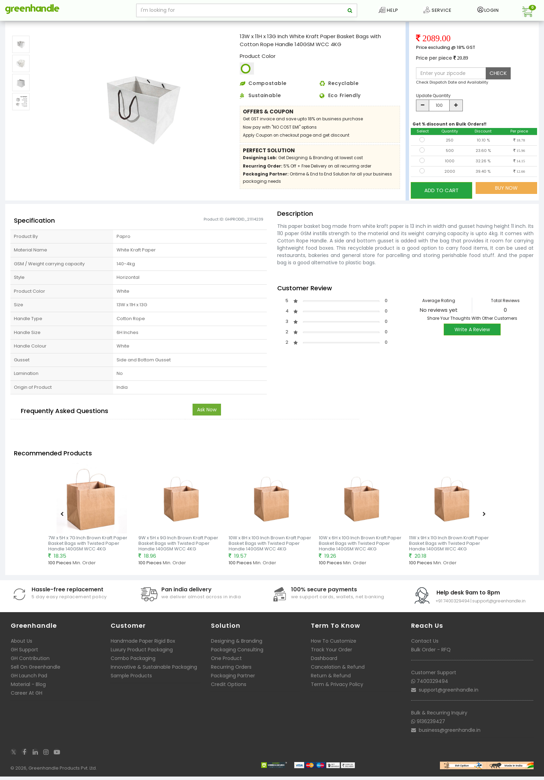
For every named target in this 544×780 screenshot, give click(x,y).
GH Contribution (30, 663)
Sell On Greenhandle (35, 672)
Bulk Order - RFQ (431, 654)
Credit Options (228, 689)
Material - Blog (28, 689)
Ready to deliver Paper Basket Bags (102, 25)
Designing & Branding (236, 646)
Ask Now (206, 415)
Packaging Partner (233, 680)
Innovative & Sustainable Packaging (154, 672)
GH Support (24, 654)
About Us (21, 646)
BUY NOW (506, 198)
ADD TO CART (441, 198)
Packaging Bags (44, 25)
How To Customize (333, 646)
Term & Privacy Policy (337, 689)
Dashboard (324, 663)
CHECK (498, 83)
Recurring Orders (231, 672)
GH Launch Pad (29, 680)
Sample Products (131, 680)
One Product (226, 663)
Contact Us (425, 646)
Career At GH (26, 698)
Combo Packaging (133, 663)
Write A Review (472, 335)
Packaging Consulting (237, 654)
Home (14, 25)
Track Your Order (331, 654)
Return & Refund (331, 680)
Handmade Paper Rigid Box (143, 646)
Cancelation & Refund (338, 672)
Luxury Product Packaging (142, 654)
